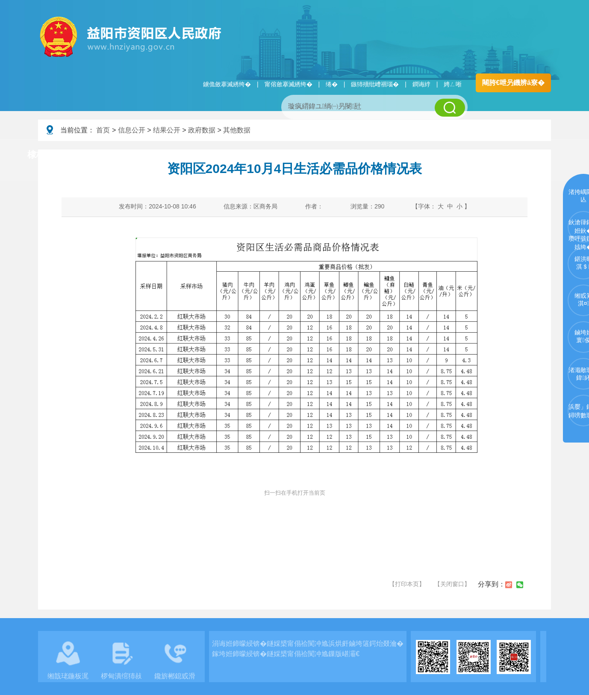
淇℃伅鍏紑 (245, 155)
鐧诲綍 (421, 84)
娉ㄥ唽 (453, 84)
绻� (332, 84)
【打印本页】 (407, 584)
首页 (103, 130)
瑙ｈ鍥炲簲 (380, 155)
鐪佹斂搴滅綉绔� (227, 84)
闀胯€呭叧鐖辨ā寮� (513, 82)
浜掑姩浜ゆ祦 (523, 155)
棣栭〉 (40, 154)
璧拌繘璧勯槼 (103, 155)
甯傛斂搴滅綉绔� (288, 84)
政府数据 (201, 130)
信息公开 (131, 130)
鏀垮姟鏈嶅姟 (450, 155)
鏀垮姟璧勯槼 (176, 155)
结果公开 (166, 130)
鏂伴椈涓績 (313, 155)
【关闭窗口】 (452, 584)
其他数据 (236, 130)
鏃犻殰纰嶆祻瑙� (375, 84)
